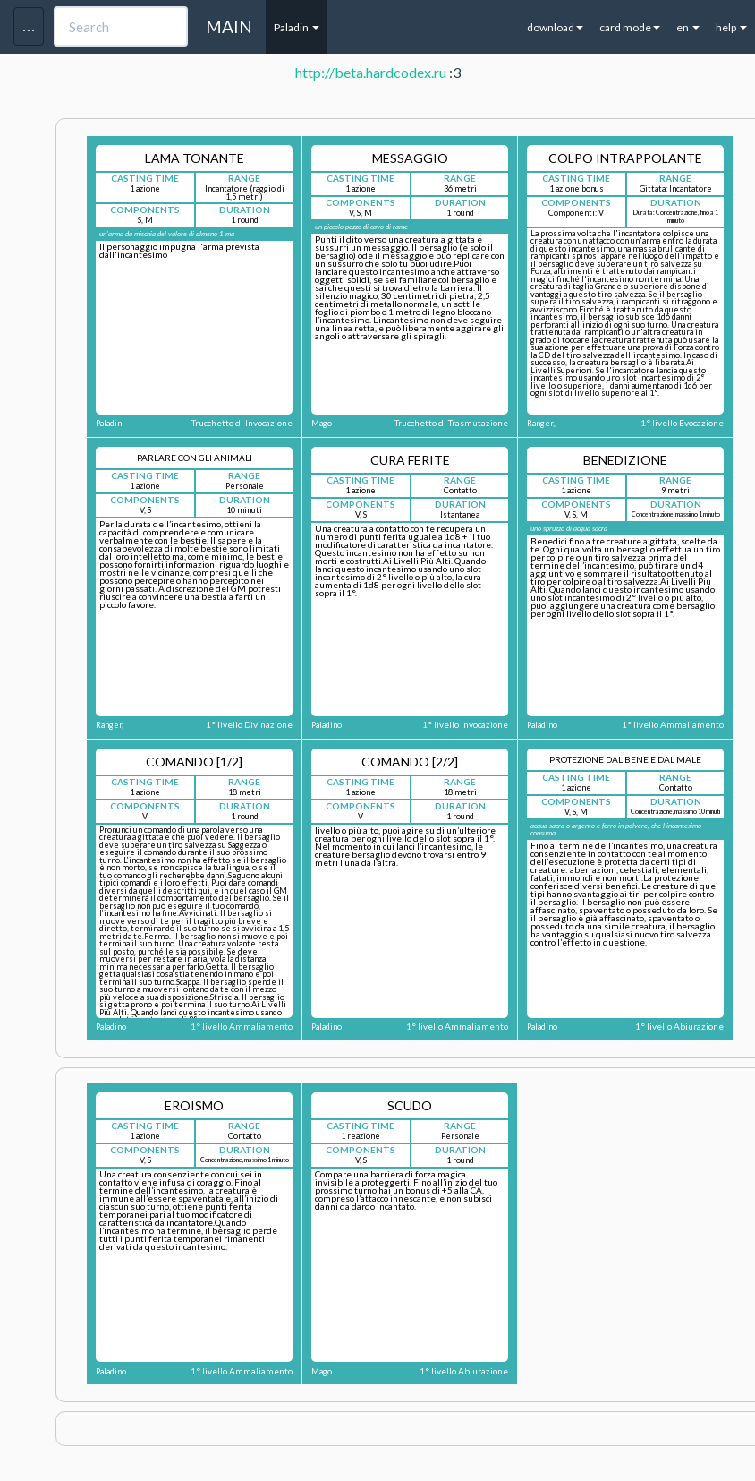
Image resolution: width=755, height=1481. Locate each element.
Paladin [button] (296, 27)
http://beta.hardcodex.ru (370, 72)
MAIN (229, 26)
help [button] (731, 27)
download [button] (555, 27)
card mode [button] (629, 27)
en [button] (688, 27)
